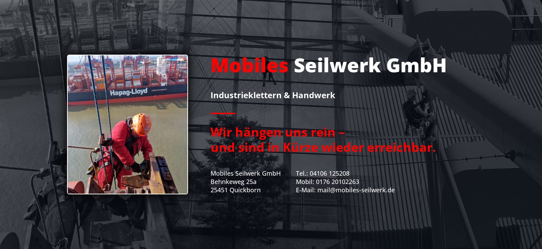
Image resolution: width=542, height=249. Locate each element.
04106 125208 (329, 173)
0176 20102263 (337, 181)
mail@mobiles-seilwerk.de (356, 190)
